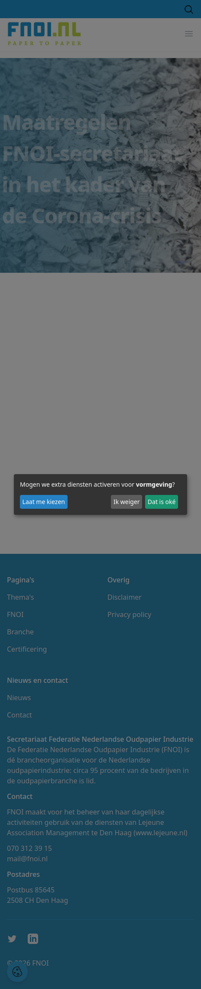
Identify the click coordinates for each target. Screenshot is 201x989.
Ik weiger (126, 502)
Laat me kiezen (44, 502)
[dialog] (100, 494)
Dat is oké (162, 502)
